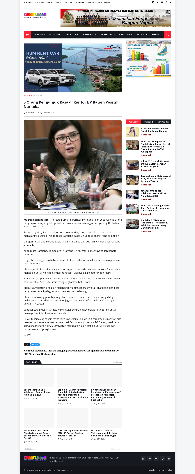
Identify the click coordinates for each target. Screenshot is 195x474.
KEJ (71, 2)
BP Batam (38, 95)
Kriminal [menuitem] (88, 34)
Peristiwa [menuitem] (107, 34)
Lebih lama (115, 449)
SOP (65, 2)
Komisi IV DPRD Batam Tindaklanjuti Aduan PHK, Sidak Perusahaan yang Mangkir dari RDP (154, 224)
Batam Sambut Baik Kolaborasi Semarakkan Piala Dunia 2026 (37, 392)
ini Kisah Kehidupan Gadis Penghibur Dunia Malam (154, 130)
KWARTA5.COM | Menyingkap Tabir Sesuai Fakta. (55, 470)
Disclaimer (104, 2)
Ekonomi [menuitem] (124, 34)
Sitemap (91, 2)
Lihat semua (117, 362)
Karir (49, 2)
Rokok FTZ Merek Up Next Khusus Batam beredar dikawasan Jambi (154, 164)
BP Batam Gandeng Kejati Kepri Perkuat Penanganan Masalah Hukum (155, 208)
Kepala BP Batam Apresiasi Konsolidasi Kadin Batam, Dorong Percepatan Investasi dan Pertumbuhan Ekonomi (72, 395)
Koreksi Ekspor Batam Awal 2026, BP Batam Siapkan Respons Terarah (72, 433)
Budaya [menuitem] (141, 34)
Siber (58, 2)
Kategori (163, 122)
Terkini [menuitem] (38, 34)
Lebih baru (29, 449)
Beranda (28, 2)
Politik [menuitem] (71, 34)
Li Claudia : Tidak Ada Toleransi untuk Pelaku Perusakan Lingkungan (104, 433)
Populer (133, 122)
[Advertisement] (148, 99)
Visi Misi (80, 2)
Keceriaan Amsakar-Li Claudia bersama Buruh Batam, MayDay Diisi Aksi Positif (37, 434)
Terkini (148, 122)
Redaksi (39, 2)
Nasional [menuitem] (55, 34)
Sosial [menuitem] (156, 34)
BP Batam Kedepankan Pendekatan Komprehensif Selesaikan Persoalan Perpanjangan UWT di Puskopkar (106, 395)
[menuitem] (27, 34)
